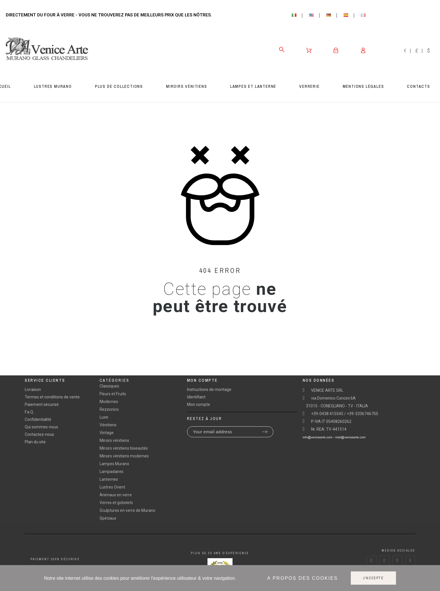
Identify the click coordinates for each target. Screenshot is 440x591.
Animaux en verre (116, 495)
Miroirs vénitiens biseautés (124, 448)
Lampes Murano (114, 463)
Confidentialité (38, 419)
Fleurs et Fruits (113, 394)
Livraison (33, 389)
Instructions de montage (209, 389)
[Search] (281, 49)
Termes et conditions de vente (52, 397)
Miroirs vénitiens (114, 440)
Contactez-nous (39, 434)
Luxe (104, 417)
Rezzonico (109, 409)
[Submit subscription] (265, 432)
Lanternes (109, 479)
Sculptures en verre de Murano (127, 510)
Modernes (109, 401)
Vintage (107, 432)
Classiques (109, 386)
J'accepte (373, 578)
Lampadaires (111, 471)
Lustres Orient (112, 487)
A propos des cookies (302, 578)
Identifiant (196, 397)
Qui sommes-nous (41, 427)
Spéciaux (108, 518)
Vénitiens (108, 425)
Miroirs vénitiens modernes (124, 456)
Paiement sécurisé (42, 404)
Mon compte (198, 404)
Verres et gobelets (116, 502)
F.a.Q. (29, 412)
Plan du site (35, 442)
